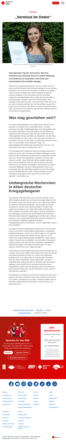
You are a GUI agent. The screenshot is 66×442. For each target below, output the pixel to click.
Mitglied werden (53, 398)
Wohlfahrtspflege (22, 414)
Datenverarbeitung (35, 436)
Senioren (35, 401)
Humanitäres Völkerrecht (24, 417)
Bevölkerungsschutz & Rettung (24, 427)
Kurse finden (21, 401)
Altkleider (35, 398)
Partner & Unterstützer (8, 423)
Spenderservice (6, 404)
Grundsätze (5, 420)
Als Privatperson (6, 395)
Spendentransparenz (8, 401)
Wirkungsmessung (7, 426)
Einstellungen (25, 436)
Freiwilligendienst (53, 407)
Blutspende (52, 404)
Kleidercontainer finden (24, 404)
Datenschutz (17, 436)
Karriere (51, 395)
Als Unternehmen (7, 398)
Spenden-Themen (22, 352)
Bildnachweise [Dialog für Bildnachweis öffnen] (15, 438)
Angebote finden (22, 398)
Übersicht (36, 395)
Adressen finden (22, 395)
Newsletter (36, 404)
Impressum (10, 436)
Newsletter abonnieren (18, 358)
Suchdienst (21, 420)
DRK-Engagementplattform (25, 407)
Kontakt (4, 436)
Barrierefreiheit (6, 438)
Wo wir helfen (6, 414)
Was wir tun (5, 417)
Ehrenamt (51, 401)
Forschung (21, 423)
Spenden (55, 3)
